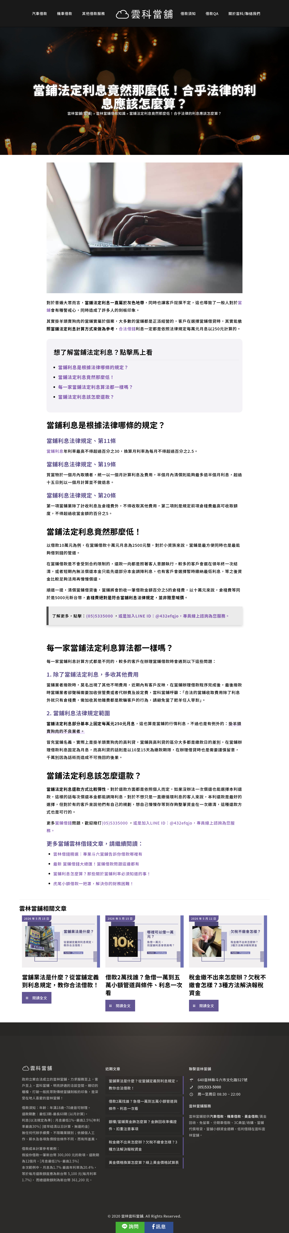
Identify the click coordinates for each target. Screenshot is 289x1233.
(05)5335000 (100, 616)
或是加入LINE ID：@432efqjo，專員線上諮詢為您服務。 (174, 616)
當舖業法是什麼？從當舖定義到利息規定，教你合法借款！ (60, 981)
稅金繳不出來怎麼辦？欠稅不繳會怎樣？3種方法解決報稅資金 (227, 985)
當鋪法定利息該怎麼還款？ (86, 396)
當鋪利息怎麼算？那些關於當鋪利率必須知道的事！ (102, 873)
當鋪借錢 (63, 823)
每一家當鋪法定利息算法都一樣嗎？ (95, 387)
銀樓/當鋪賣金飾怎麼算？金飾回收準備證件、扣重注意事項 (143, 1125)
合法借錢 (127, 328)
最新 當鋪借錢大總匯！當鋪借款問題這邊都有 (96, 864)
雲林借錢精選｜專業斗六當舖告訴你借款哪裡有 (97, 854)
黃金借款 (251, 1116)
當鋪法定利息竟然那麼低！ (86, 377)
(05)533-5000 (209, 1087)
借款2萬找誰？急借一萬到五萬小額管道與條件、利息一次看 (144, 985)
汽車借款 (217, 1116)
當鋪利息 (55, 451)
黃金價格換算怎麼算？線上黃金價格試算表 (144, 1162)
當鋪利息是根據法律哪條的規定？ (93, 367)
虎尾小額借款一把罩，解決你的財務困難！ (93, 883)
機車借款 (234, 1116)
